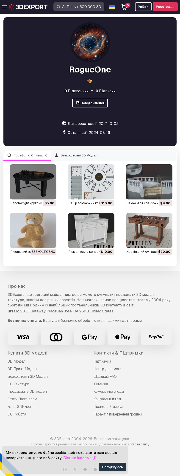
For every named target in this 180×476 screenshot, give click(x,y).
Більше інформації (79, 458)
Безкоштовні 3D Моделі (76, 155)
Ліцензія (101, 384)
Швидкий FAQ (105, 376)
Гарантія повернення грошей (118, 414)
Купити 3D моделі (27, 353)
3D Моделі (17, 361)
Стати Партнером (22, 399)
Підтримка (102, 361)
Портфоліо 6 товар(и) (27, 155)
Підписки (106, 91)
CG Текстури (18, 384)
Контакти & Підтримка (118, 353)
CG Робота (17, 414)
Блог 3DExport (20, 406)
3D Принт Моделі (22, 368)
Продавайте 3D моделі (27, 391)
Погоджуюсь (112, 467)
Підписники (76, 91)
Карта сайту (140, 444)
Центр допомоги (107, 368)
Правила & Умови (108, 406)
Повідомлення (90, 103)
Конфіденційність (108, 399)
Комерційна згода (109, 391)
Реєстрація (165, 7)
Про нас (17, 286)
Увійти (143, 7)
